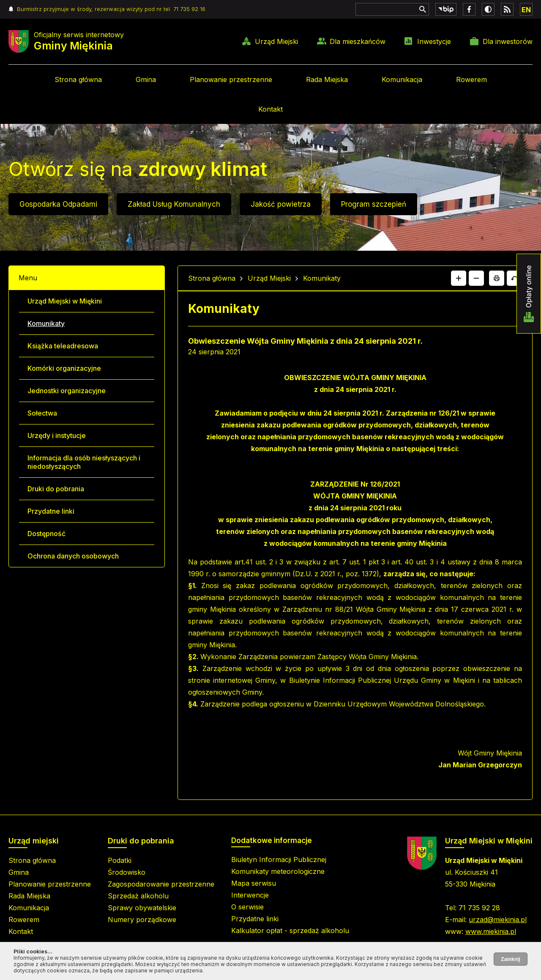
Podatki (119, 860)
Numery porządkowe (142, 919)
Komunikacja (402, 79)
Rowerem (471, 79)
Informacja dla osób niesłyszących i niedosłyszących (83, 462)
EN (526, 9)
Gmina (146, 79)
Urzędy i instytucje (56, 435)
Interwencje (250, 895)
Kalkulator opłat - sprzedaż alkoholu (290, 930)
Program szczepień (373, 204)
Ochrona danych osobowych (73, 556)
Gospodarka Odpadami (58, 204)
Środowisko (126, 872)
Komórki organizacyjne (64, 368)
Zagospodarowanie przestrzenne (161, 884)
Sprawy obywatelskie (142, 907)
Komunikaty (46, 323)
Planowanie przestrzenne (231, 79)
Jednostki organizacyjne (66, 390)
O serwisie (247, 907)
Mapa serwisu (253, 883)
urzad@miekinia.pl (498, 919)
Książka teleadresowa (62, 346)
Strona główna (78, 79)
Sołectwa (42, 413)
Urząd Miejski (276, 41)
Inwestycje (434, 41)
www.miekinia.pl (490, 931)
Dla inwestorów (508, 41)
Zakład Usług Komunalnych (174, 204)
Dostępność (46, 533)
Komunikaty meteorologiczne (278, 871)
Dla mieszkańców (357, 41)
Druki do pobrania (55, 489)
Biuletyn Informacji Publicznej (278, 859)
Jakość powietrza (281, 204)
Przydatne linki (50, 511)
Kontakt (270, 109)
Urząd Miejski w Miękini (64, 301)
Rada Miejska (327, 79)
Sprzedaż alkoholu (138, 896)
